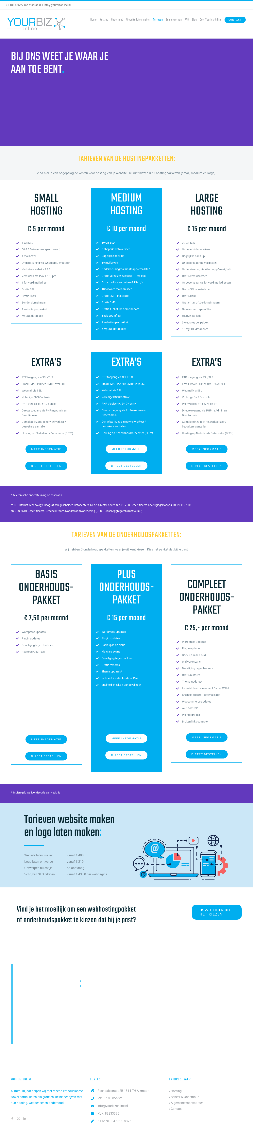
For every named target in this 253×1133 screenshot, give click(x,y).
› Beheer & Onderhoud (184, 1097)
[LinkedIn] (24, 1119)
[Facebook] (12, 1119)
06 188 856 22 (15, 5)
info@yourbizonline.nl (57, 5)
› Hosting (175, 1091)
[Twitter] (18, 1119)
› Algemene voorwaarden (186, 1103)
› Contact (175, 1109)
